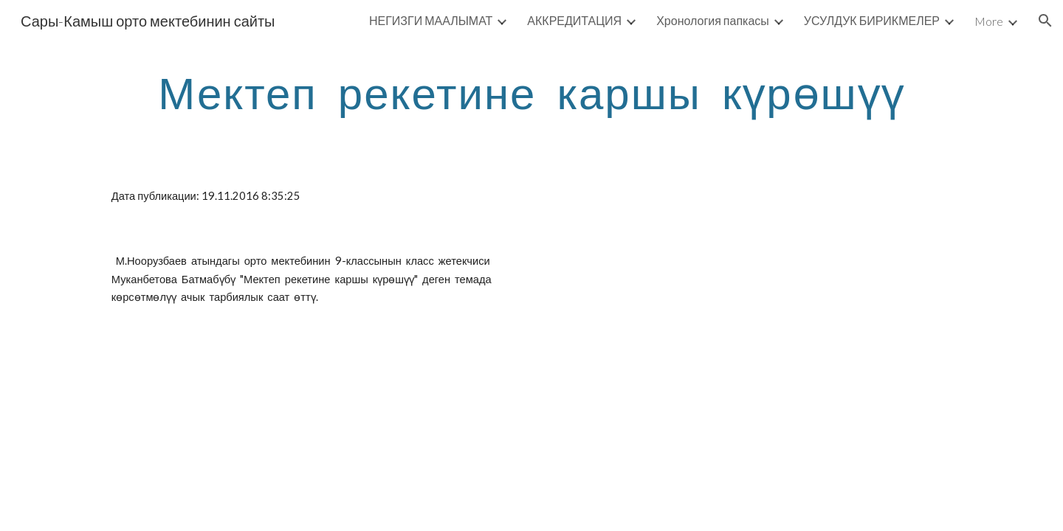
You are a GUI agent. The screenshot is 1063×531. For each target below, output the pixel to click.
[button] (1045, 20)
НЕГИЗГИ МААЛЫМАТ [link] (430, 20)
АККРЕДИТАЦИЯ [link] (574, 20)
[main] (531, 92)
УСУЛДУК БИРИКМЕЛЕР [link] (872, 20)
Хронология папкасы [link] (712, 20)
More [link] (988, 21)
